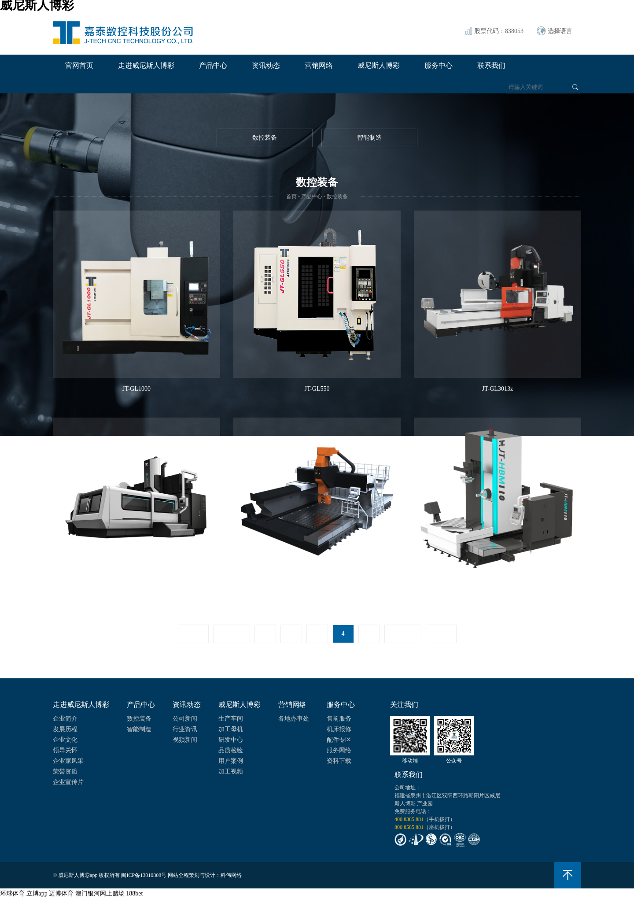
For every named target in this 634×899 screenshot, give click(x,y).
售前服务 (339, 718)
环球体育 (12, 893)
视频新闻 (185, 739)
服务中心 (438, 65)
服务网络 (339, 750)
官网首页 (79, 65)
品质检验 (230, 750)
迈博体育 (61, 893)
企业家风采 (68, 761)
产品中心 (213, 65)
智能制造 (369, 137)
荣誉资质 (65, 771)
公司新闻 (185, 718)
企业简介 (65, 718)
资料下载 (339, 761)
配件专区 (339, 739)
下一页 (403, 633)
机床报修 (339, 729)
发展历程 (65, 729)
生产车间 (230, 718)
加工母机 (230, 729)
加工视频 (230, 771)
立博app (37, 893)
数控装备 (264, 137)
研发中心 (230, 739)
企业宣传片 (68, 782)
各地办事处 (293, 718)
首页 (291, 196)
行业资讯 (185, 729)
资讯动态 (266, 65)
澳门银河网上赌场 (100, 893)
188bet (134, 893)
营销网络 (319, 65)
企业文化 (65, 739)
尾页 (441, 633)
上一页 (231, 633)
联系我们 (491, 65)
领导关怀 (65, 750)
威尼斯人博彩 (379, 65)
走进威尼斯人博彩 (146, 65)
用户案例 (230, 761)
